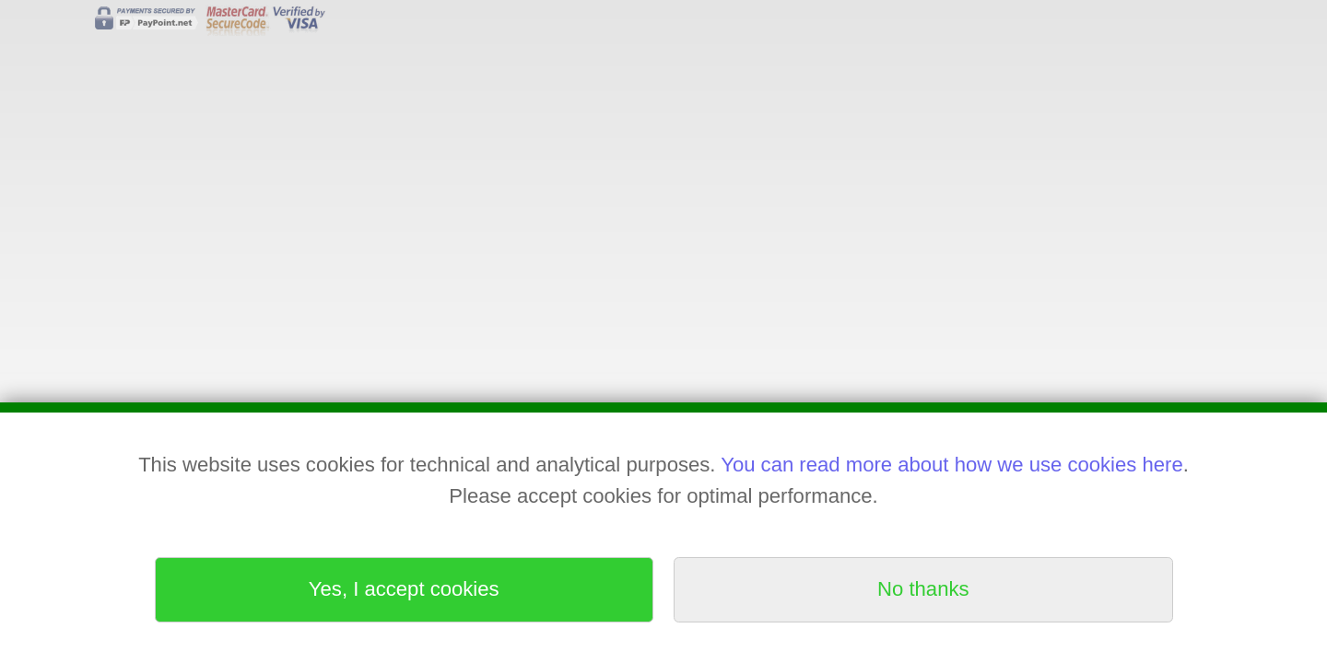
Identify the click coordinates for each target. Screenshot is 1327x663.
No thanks (923, 588)
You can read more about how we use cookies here (952, 464)
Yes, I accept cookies (404, 588)
